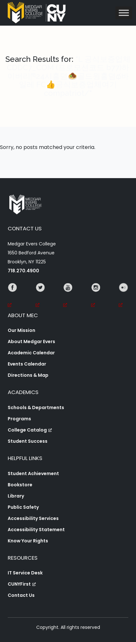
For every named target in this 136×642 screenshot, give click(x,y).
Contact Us (21, 595)
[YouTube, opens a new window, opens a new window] (68, 296)
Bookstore (20, 485)
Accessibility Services (33, 518)
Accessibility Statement (36, 529)
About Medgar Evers (31, 341)
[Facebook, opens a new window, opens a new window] (12, 296)
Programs (19, 419)
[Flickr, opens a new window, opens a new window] (123, 296)
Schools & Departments (36, 407)
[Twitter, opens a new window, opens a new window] (40, 296)
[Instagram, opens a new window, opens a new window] (96, 296)
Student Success (27, 441)
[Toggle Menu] (124, 13)
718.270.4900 (23, 271)
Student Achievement (33, 473)
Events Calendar (27, 364)
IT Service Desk (25, 573)
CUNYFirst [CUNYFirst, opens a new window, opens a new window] (22, 584)
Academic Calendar (31, 353)
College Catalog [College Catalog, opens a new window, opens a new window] (30, 430)
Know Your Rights (28, 541)
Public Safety (23, 507)
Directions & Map (28, 375)
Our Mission (21, 330)
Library (16, 496)
